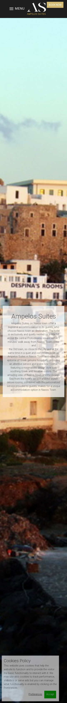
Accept (50, 694)
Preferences (35, 694)
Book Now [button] (55, 4)
